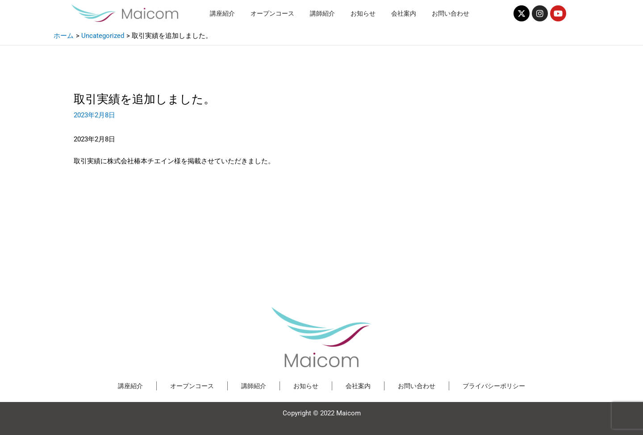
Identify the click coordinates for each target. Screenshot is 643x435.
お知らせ (363, 13)
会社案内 (403, 13)
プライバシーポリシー (494, 385)
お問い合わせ (450, 13)
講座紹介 (222, 13)
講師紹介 (322, 13)
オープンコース (272, 13)
